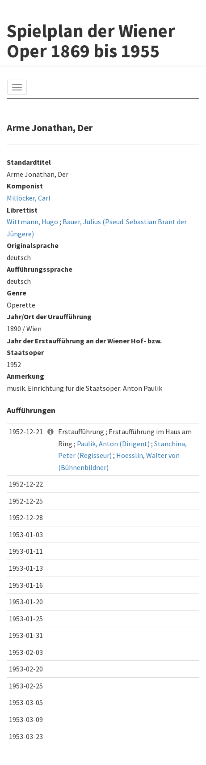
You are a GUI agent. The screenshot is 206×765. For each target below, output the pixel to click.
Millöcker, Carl (28, 197)
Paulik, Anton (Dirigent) (113, 443)
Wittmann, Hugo (32, 221)
